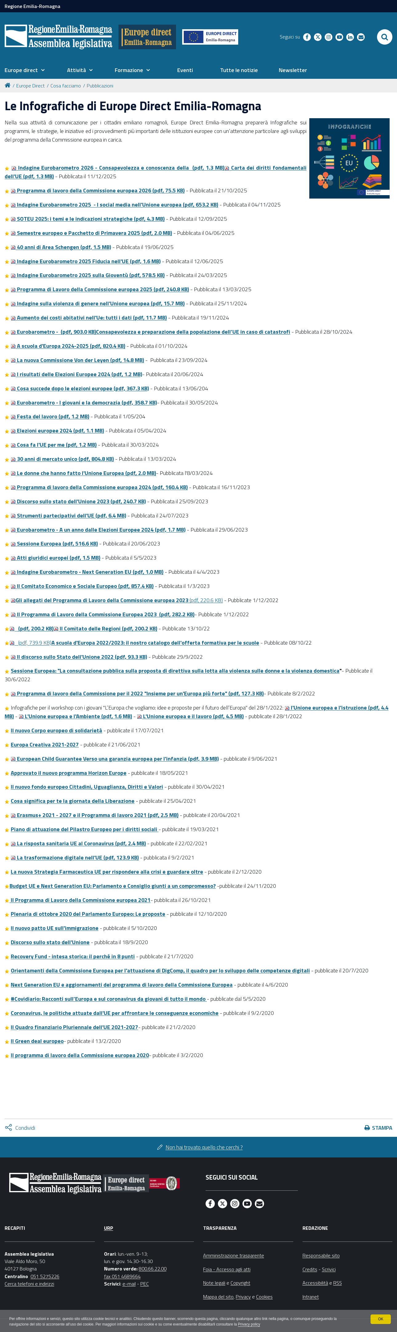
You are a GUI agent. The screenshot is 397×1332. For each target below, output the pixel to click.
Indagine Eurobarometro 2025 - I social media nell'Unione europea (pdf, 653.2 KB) (114, 204)
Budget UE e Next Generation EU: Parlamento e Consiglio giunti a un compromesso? (113, 886)
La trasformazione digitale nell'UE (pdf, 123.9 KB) (75, 857)
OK (380, 1319)
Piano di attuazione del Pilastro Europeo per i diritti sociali (84, 829)
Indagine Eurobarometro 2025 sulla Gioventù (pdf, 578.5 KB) (88, 275)
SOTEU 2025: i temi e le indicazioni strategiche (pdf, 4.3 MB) (88, 219)
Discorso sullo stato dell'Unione (50, 942)
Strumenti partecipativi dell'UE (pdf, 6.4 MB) (68, 515)
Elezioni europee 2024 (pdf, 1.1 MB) (57, 430)
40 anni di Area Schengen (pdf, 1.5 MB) (61, 247)
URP (108, 1228)
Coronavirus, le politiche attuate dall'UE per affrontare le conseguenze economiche (115, 1013)
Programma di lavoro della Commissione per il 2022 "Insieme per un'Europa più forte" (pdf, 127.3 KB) (137, 693)
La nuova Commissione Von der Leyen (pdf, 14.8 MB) (77, 360)
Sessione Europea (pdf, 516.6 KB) (54, 543)
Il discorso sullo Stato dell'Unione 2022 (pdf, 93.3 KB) (79, 657)
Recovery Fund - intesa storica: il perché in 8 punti (73, 956)
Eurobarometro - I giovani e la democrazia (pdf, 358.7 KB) (84, 402)
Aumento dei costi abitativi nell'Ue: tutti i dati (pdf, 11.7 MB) (89, 317)
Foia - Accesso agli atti (227, 1269)
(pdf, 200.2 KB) (32, 628)
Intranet (311, 1296)
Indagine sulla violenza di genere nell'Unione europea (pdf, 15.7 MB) (98, 303)
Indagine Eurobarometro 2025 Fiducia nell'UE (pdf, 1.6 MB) (86, 261)
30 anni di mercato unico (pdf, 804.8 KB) (62, 459)
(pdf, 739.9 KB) (134, 642)
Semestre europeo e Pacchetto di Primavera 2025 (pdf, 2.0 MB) (91, 233)
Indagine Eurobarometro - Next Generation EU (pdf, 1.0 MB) (87, 572)
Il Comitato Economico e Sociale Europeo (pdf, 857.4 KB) (82, 586)
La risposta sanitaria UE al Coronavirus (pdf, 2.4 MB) (78, 843)
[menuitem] (25, 70)
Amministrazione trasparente (233, 1255)
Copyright (240, 1282)
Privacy (243, 1296)
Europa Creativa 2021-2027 (45, 744)
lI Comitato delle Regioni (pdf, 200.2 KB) (105, 628)
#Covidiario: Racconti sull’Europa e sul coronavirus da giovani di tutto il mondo (108, 999)
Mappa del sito (218, 1296)
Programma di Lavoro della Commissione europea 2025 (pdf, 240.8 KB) (100, 289)
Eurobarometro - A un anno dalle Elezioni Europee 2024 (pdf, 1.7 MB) (98, 529)
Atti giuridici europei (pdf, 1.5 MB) (55, 557)
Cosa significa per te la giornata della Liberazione (72, 801)
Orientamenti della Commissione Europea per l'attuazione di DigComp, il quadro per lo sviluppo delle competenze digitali (160, 970)
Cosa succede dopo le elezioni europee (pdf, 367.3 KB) (80, 388)
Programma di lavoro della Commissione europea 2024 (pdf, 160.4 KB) (99, 487)
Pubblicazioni (100, 85)
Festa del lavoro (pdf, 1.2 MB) (50, 416)
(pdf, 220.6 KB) (117, 600)
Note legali (214, 1282)
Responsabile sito (321, 1255)
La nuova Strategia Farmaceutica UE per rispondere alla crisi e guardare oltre (107, 871)
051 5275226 (44, 1276)
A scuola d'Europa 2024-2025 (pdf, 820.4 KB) (68, 346)
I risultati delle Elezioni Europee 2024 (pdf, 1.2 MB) (76, 374)
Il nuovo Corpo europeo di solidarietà (56, 730)
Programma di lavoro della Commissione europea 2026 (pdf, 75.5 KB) (98, 190)
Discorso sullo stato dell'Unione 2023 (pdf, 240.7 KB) (78, 501)
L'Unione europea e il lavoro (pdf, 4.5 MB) (190, 716)
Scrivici (329, 1269)
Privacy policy (251, 1324)
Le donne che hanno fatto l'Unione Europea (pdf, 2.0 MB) (83, 473)
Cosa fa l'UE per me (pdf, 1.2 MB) (54, 445)
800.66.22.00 (152, 1268)
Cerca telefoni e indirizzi (29, 1283)
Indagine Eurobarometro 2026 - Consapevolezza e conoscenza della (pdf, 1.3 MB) (117, 167)
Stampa (382, 1128)
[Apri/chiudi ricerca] (384, 37)
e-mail (129, 1283)
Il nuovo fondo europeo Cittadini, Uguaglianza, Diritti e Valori (87, 787)
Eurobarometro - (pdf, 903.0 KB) (150, 332)
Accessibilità (315, 1282)
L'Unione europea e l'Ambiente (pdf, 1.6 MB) (75, 716)
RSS (337, 1282)
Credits (310, 1269)
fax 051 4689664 (122, 1276)
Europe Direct (30, 85)
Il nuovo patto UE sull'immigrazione (54, 928)
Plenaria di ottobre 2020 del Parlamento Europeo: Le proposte (88, 914)
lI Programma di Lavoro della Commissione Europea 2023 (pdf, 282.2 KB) (102, 614)
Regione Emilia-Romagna (32, 6)
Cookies (264, 1296)
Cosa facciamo (65, 85)
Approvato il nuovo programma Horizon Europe (68, 773)
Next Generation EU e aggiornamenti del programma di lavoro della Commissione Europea (122, 984)
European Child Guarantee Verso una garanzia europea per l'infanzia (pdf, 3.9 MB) (115, 759)
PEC (144, 1283)
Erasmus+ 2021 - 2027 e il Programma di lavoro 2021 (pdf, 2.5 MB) (94, 815)
